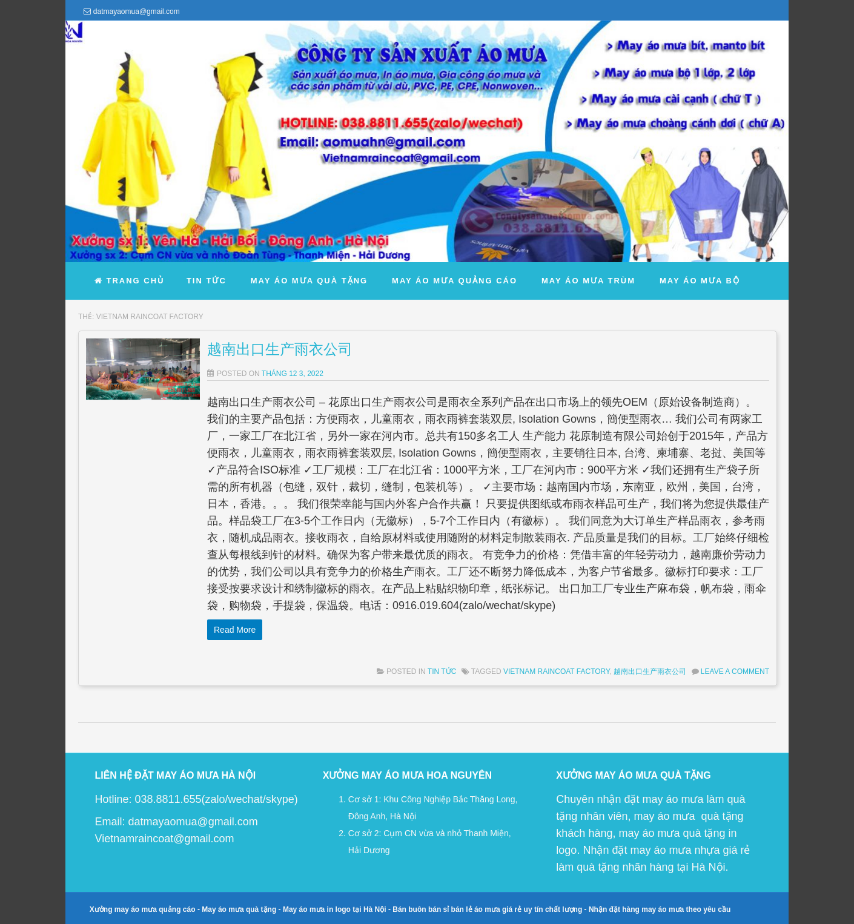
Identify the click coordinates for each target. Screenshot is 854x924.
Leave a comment (735, 671)
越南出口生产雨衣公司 (280, 349)
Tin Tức (442, 671)
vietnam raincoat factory (556, 671)
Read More (235, 630)
